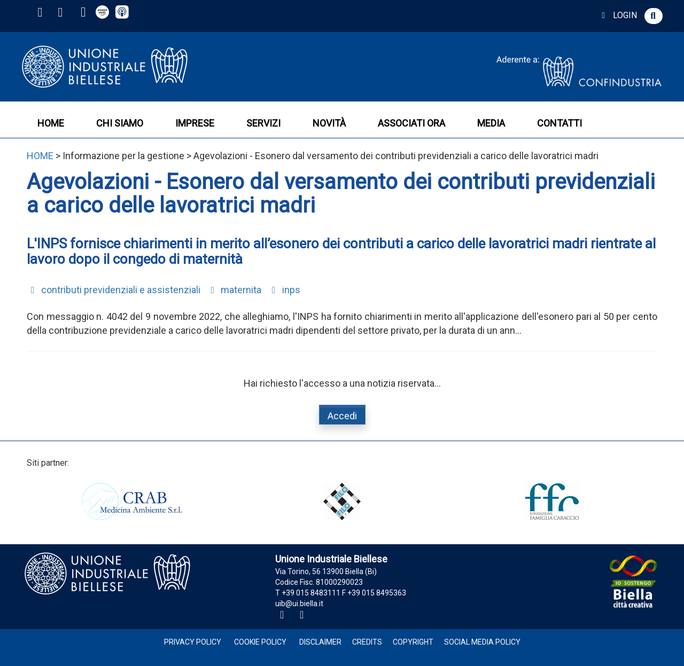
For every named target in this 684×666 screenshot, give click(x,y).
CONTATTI (559, 123)
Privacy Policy (192, 642)
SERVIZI (263, 123)
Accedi (342, 415)
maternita (234, 289)
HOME (50, 123)
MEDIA (491, 123)
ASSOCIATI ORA (411, 123)
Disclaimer (320, 642)
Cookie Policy (260, 642)
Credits (367, 642)
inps (284, 289)
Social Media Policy (482, 642)
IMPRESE (194, 123)
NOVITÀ (329, 123)
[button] (653, 16)
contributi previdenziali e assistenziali (113, 289)
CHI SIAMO (119, 123)
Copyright (413, 642)
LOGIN (617, 15)
